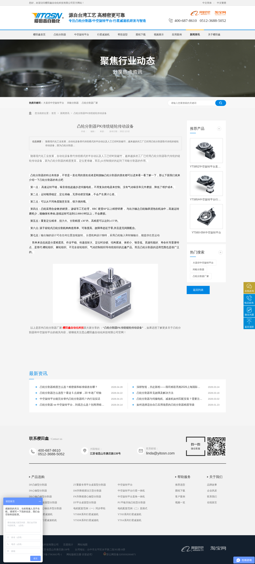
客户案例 (180, 496)
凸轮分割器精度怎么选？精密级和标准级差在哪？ (69, 387)
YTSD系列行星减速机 (129, 514)
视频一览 (180, 502)
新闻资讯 (195, 34)
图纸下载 (141, 34)
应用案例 (177, 34)
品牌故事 (212, 484)
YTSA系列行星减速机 (129, 520)
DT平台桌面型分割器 (84, 502)
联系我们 (212, 496)
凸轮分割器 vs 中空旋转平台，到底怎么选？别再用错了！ (72, 404)
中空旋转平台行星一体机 (131, 490)
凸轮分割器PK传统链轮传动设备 (90, 113)
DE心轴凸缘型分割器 (40, 496)
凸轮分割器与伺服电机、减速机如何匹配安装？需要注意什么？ (169, 398)
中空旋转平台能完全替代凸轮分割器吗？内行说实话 (70, 398)
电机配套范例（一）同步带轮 (89, 508)
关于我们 (215, 476)
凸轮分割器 (60, 34)
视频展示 (159, 34)
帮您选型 (123, 34)
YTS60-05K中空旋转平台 (206, 232)
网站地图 (83, 544)
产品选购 (37, 476)
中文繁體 (221, 3)
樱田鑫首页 (39, 34)
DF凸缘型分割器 (38, 484)
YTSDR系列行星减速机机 (43, 520)
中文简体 (207, 3)
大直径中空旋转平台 (53, 102)
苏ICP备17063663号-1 (50, 554)
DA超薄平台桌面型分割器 (43, 502)
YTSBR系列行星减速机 (86, 514)
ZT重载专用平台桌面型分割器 (89, 484)
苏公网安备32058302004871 (119, 554)
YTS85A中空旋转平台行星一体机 (206, 199)
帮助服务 (184, 476)
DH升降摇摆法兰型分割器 (87, 490)
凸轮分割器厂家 (90, 102)
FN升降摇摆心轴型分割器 (87, 496)
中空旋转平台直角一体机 (131, 496)
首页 (54, 113)
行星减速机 (103, 34)
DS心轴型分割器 (38, 490)
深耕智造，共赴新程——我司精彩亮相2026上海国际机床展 (169, 387)
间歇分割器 (73, 102)
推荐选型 (180, 484)
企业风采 (212, 490)
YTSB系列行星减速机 (41, 514)
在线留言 (212, 502)
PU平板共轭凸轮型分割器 (131, 502)
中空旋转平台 (81, 34)
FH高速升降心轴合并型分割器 (45, 508)
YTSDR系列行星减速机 (86, 520)
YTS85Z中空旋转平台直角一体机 (206, 166)
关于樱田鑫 (214, 34)
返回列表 (198, 289)
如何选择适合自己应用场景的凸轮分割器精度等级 (165, 404)
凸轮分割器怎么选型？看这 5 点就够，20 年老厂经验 (70, 392)
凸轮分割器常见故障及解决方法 (155, 392)
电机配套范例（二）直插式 (132, 508)
